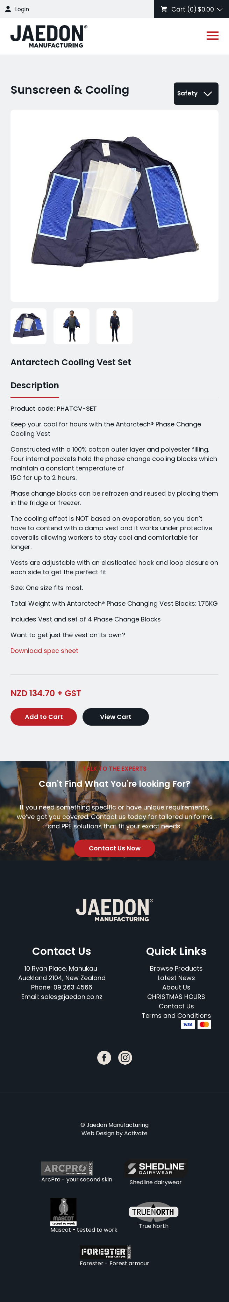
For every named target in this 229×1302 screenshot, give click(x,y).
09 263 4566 (72, 987)
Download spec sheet (44, 650)
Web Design (97, 1133)
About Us (176, 987)
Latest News (176, 977)
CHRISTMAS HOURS (176, 996)
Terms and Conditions (176, 1015)
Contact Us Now (115, 848)
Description (34, 385)
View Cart (115, 716)
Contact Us (176, 1006)
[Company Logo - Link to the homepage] (48, 36)
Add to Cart (44, 716)
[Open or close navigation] (213, 35)
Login (22, 9)
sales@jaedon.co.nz (71, 996)
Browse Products (176, 968)
